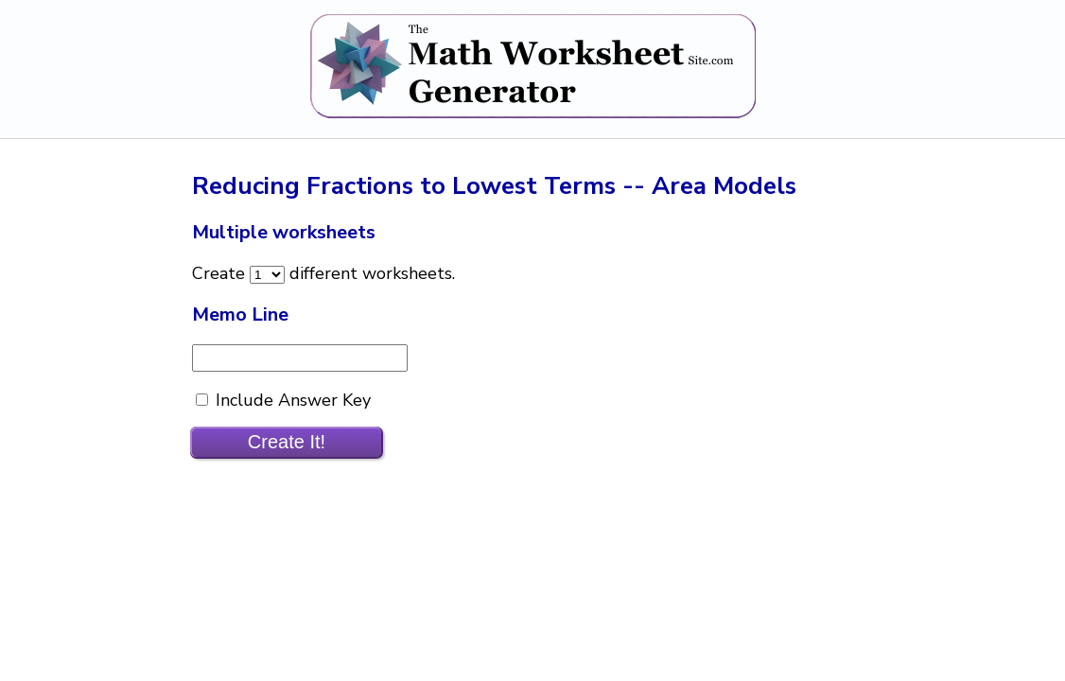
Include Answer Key (291, 400)
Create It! (286, 441)
